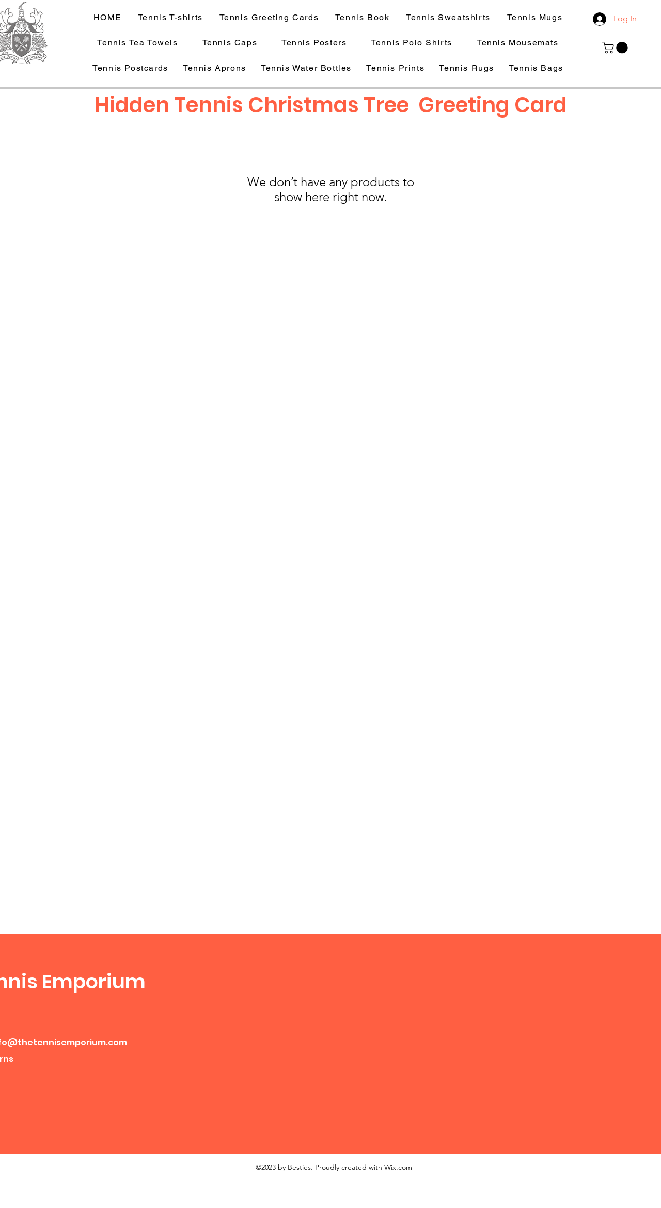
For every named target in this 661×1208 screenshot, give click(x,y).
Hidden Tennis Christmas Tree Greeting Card (331, 104)
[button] (616, 47)
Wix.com (398, 1167)
